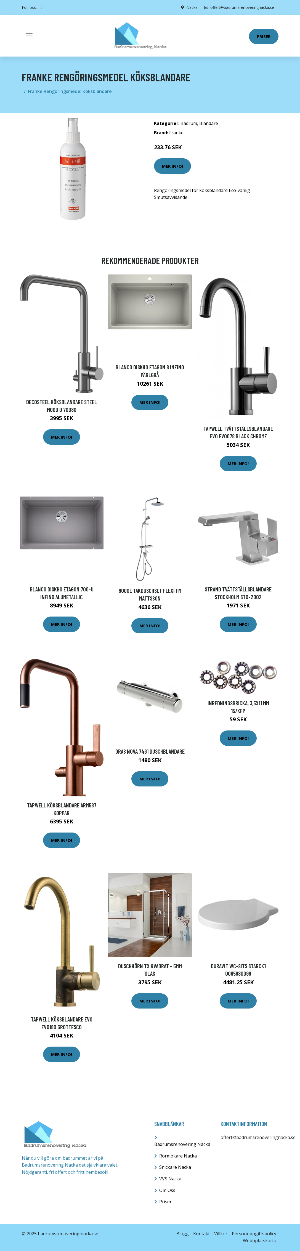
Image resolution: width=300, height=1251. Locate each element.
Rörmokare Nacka (178, 1156)
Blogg (182, 1234)
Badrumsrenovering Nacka (182, 1144)
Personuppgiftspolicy (254, 1234)
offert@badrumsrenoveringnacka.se (239, 7)
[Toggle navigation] (29, 36)
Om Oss (167, 1190)
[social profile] (42, 7)
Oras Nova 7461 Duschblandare (150, 751)
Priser (263, 36)
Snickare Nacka (175, 1167)
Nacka (192, 7)
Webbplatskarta (259, 1240)
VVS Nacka (170, 1179)
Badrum (188, 123)
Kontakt (201, 1234)
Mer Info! (172, 166)
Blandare (208, 123)
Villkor (220, 1234)
